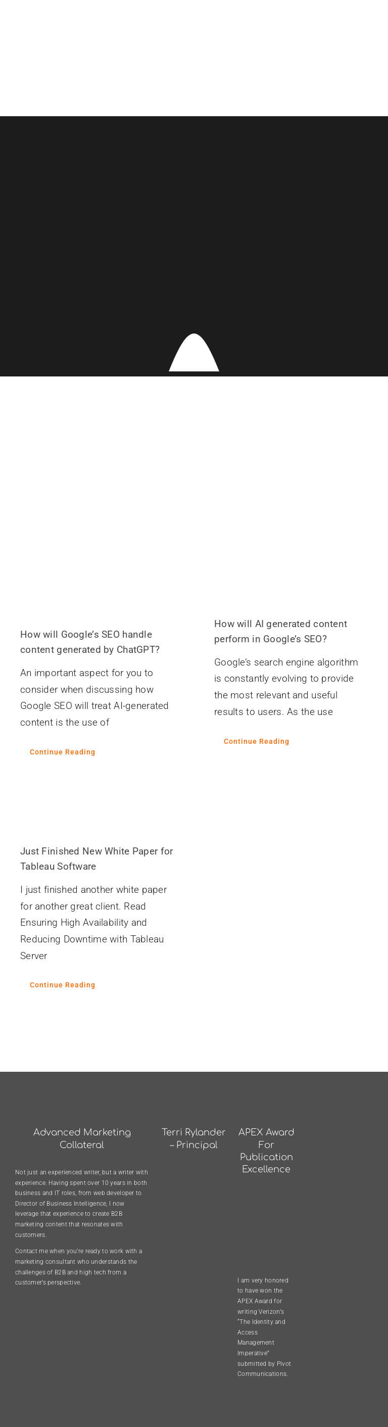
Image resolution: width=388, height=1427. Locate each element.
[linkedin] (368, 1398)
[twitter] (347, 1398)
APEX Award (254, 1251)
